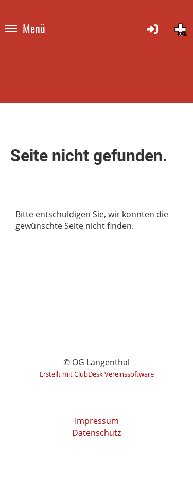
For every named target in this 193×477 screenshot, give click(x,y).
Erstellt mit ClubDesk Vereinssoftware (97, 374)
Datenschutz (96, 432)
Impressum (97, 421)
